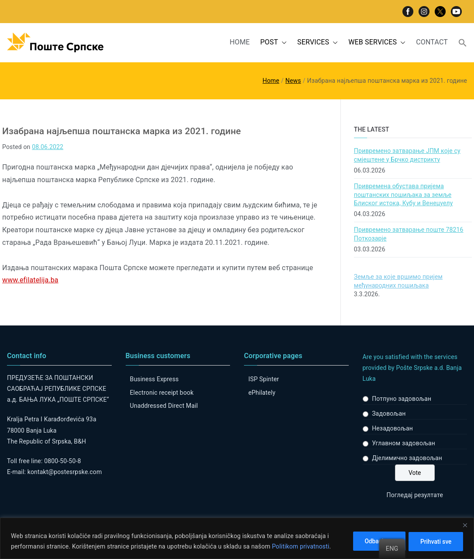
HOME (240, 42)
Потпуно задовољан (401, 398)
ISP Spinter (263, 379)
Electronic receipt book (162, 392)
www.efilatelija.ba (30, 280)
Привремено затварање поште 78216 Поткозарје (409, 234)
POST (273, 42)
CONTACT (432, 42)
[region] (237, 538)
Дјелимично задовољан (407, 457)
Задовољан (388, 413)
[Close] (465, 525)
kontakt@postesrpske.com (64, 471)
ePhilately (261, 392)
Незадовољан (392, 428)
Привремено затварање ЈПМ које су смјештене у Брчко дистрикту (407, 155)
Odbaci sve (375, 541)
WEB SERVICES (376, 42)
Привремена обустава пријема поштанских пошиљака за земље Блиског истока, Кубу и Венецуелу (403, 195)
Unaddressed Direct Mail (164, 405)
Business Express (154, 379)
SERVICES (317, 42)
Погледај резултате (415, 494)
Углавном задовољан (403, 443)
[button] (282, 42)
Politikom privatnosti (301, 546)
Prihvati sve (434, 541)
